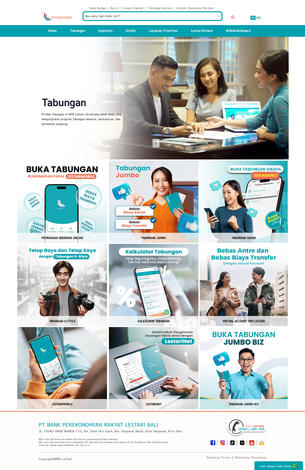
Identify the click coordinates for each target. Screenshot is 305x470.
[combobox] (152, 16)
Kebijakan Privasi (218, 457)
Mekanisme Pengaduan (250, 457)
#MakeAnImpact (238, 30)
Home (52, 30)
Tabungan (77, 30)
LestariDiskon (202, 30)
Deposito (105, 30)
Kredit (131, 30)
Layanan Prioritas (163, 30)
